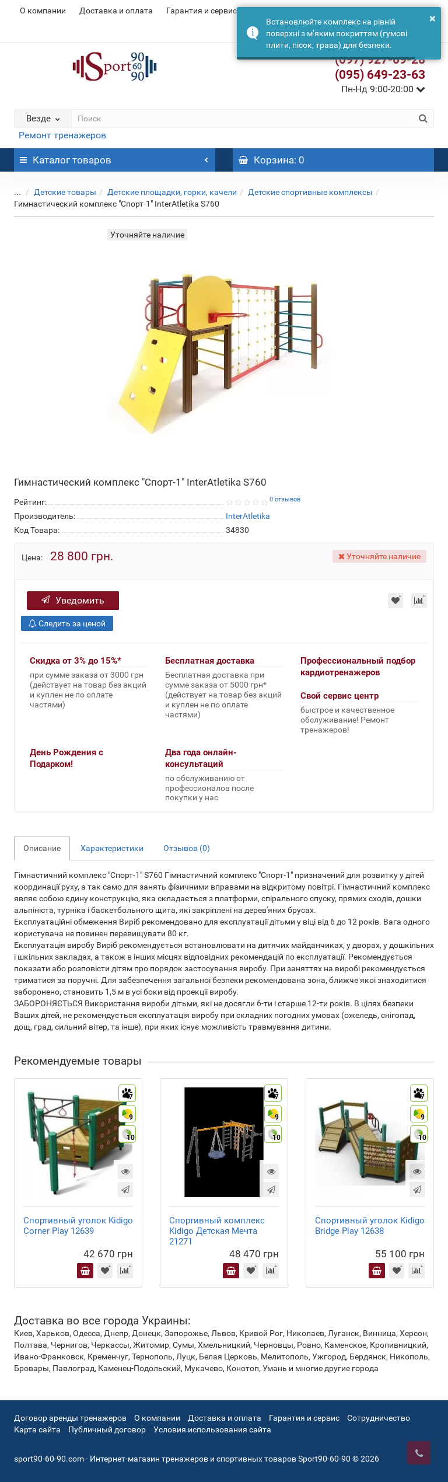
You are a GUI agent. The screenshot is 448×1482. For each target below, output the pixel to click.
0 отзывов (285, 499)
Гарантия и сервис (201, 10)
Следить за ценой (67, 623)
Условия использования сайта (212, 1429)
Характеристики (112, 848)
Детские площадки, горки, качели (163, 192)
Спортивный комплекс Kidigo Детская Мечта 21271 (217, 1231)
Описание (42, 848)
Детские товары (56, 192)
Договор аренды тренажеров (70, 1417)
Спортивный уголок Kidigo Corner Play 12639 (78, 1225)
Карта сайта (37, 1429)
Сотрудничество (378, 1417)
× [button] (432, 18)
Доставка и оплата (116, 10)
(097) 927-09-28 (380, 60)
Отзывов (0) (186, 848)
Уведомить (72, 600)
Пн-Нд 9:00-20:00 (383, 89)
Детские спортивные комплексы (301, 192)
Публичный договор (107, 1429)
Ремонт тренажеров (62, 135)
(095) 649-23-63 (380, 75)
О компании (43, 10)
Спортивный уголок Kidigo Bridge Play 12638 (370, 1225)
